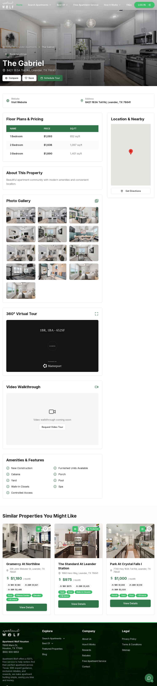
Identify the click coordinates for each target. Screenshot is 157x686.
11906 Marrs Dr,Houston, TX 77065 (12, 647)
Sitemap (126, 650)
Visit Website (19, 102)
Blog (44, 654)
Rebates (86, 655)
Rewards (86, 650)
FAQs (129, 5)
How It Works (112, 5)
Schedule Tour (50, 78)
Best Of (62, 5)
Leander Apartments (26, 47)
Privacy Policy (129, 639)
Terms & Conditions (132, 644)
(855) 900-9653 (10, 652)
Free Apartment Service (85, 5)
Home (19, 5)
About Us (86, 639)
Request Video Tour (52, 427)
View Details (26, 607)
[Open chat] (149, 678)
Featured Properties (52, 648)
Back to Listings (16, 54)
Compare (11, 78)
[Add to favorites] (45, 529)
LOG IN (144, 5)
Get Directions (131, 191)
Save (29, 78)
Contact (86, 666)
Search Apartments (39, 5)
